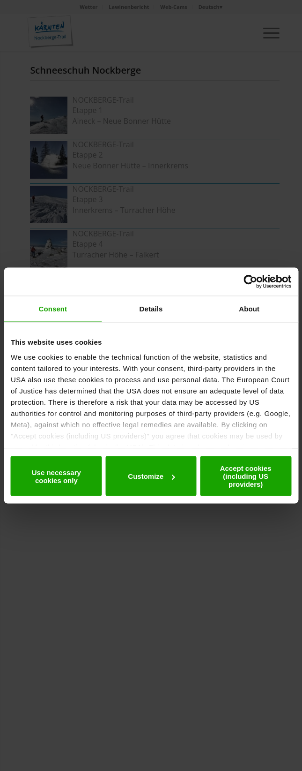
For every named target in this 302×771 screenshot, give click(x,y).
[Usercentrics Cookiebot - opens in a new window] (250, 282)
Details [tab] (151, 309)
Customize (151, 476)
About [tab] (249, 309)
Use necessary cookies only (56, 476)
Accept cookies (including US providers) (246, 476)
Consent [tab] (52, 309)
